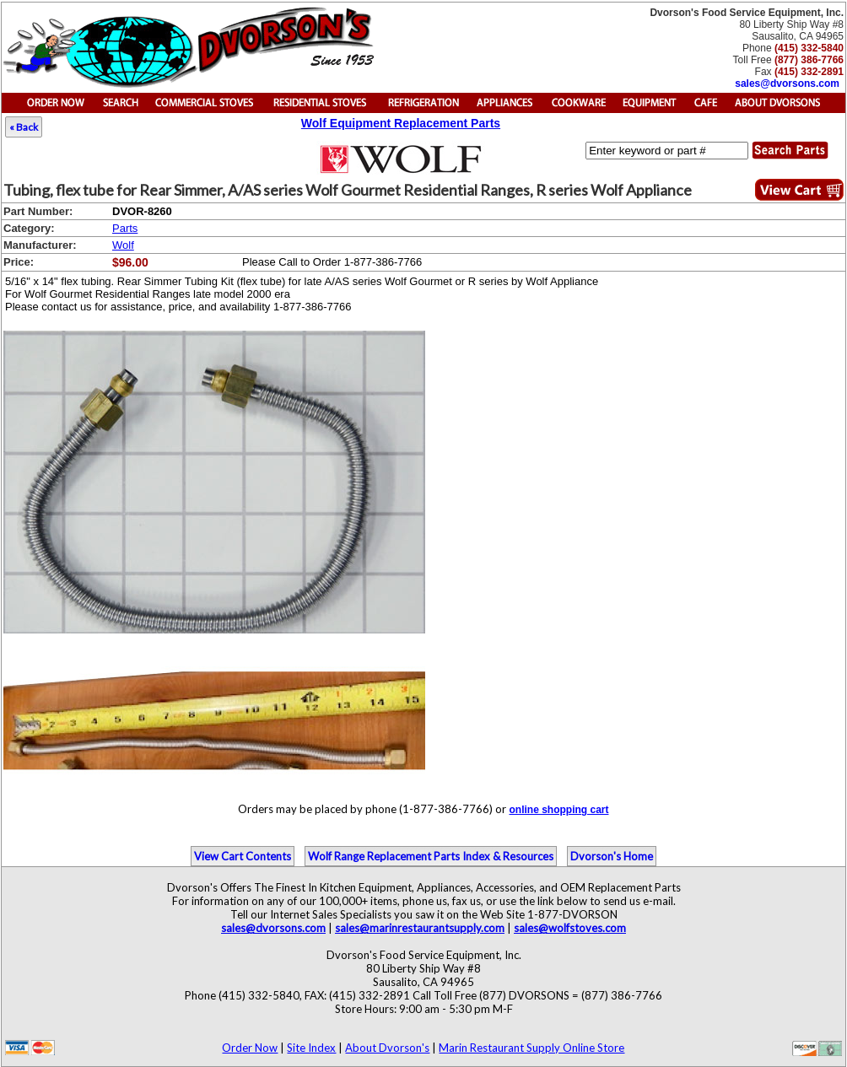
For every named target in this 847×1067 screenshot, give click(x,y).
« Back (23, 127)
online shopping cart (558, 810)
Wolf (123, 245)
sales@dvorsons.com (787, 83)
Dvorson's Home (611, 856)
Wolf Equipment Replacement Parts (400, 123)
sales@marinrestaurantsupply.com (419, 928)
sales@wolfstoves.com (570, 928)
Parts (125, 228)
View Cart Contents (242, 856)
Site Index (311, 1047)
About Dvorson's (387, 1047)
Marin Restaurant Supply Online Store (531, 1047)
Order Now (250, 1047)
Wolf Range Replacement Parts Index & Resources (430, 856)
